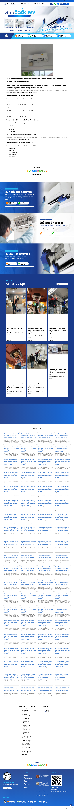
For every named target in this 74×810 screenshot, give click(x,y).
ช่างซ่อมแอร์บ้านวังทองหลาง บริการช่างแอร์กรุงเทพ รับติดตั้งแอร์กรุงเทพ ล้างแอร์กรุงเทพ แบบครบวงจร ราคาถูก (11, 689)
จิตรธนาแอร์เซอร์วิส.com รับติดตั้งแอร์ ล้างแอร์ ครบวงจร (26, 716)
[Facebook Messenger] (34, 171)
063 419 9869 (64, 4)
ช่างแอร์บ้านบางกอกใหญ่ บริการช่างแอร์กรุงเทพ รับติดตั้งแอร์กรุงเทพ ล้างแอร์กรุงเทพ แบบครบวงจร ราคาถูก (11, 503)
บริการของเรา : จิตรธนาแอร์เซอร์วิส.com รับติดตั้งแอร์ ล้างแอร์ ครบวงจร (26, 720)
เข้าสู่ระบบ (62, 1)
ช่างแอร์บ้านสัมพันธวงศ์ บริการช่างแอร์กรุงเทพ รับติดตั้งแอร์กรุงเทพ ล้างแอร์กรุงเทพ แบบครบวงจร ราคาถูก (62, 436)
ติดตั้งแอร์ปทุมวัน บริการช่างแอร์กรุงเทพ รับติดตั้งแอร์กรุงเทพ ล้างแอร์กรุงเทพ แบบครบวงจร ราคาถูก (62, 489)
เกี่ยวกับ (32, 5)
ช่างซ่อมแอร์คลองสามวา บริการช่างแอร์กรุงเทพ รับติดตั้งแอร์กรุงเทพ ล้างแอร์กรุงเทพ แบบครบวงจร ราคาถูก (62, 664)
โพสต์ (35, 710)
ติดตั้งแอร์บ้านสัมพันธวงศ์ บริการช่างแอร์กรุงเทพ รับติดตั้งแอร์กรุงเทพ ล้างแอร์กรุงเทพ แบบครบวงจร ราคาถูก (45, 569)
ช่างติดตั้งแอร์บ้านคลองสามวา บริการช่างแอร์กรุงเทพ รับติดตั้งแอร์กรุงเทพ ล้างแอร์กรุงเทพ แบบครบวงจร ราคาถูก (28, 689)
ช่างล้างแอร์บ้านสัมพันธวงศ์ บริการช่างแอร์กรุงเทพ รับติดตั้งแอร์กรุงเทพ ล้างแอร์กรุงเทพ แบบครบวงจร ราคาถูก (28, 436)
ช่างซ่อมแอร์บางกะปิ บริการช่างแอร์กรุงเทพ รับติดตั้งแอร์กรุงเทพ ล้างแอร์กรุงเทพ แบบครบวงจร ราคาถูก (45, 689)
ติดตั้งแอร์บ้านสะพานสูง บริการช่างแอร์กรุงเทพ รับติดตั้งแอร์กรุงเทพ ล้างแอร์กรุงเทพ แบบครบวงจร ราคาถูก (28, 676)
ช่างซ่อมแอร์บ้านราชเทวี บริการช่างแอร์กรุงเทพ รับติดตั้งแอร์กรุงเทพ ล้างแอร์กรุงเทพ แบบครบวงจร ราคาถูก (45, 462)
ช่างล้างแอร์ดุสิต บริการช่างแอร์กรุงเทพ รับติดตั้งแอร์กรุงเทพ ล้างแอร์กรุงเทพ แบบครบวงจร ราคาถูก (11, 489)
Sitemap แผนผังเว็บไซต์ (26, 751)
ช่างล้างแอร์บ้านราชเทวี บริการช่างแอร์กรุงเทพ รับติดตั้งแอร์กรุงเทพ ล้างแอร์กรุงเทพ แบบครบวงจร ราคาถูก (61, 517)
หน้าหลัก (21, 3)
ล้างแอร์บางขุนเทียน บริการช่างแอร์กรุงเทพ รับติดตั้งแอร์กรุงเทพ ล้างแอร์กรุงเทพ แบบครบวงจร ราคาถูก (42, 790)
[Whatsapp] (40, 171)
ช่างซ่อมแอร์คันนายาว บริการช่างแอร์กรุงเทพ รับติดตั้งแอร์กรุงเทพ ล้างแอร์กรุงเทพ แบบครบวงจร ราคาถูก (45, 543)
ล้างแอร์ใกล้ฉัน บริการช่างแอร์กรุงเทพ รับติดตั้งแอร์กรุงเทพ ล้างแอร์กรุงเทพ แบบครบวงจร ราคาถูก (45, 503)
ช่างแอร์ (9, 161)
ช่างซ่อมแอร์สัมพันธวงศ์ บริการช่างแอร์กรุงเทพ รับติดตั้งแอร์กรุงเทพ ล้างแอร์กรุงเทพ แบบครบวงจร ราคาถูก (44, 777)
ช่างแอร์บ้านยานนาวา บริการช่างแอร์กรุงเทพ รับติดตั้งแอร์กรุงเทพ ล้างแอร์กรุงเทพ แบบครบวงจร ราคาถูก (28, 449)
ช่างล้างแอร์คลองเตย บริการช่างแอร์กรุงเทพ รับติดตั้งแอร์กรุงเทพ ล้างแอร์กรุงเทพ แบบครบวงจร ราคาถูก (11, 664)
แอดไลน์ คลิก (22, 801)
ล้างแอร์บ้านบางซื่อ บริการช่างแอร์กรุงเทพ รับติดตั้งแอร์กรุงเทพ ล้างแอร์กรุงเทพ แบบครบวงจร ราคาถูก (11, 556)
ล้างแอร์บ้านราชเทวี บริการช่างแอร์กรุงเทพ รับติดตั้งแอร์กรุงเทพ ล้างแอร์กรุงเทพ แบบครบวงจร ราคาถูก (28, 596)
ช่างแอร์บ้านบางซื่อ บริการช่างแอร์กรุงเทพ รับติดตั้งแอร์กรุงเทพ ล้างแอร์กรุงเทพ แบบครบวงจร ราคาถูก (62, 676)
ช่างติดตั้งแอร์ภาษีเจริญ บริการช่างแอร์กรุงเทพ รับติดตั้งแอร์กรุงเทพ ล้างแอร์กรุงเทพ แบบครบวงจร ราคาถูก (28, 529)
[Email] (42, 171)
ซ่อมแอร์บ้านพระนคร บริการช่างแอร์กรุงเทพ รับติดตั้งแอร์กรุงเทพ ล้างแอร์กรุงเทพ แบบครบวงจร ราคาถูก (28, 517)
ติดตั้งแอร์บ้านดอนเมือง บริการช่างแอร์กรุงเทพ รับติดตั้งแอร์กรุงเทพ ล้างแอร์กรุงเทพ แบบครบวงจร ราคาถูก (11, 583)
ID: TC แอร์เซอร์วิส (22, 802)
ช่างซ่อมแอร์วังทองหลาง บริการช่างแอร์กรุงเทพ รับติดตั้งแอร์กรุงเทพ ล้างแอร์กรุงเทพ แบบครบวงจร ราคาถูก (45, 664)
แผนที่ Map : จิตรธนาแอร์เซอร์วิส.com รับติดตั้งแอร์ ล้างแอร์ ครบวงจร (26, 737)
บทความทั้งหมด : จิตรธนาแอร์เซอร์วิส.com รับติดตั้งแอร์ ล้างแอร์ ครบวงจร (26, 731)
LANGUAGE (67, 0)
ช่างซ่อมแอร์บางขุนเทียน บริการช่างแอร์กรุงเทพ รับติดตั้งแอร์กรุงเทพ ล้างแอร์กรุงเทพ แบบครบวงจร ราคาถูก (28, 569)
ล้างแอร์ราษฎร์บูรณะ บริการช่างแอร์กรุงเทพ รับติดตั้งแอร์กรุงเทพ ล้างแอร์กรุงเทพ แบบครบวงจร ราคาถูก (45, 517)
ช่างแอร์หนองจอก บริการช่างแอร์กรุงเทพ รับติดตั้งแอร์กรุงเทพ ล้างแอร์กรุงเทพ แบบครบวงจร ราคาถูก (57, 371)
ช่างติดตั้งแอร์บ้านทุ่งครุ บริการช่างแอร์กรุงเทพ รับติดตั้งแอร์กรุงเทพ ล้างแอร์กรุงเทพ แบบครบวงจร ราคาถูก (28, 637)
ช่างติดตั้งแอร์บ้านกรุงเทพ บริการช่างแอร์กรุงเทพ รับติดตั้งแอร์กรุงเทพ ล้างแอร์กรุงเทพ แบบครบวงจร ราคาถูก (62, 610)
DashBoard (24, 750)
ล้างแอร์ (16, 161)
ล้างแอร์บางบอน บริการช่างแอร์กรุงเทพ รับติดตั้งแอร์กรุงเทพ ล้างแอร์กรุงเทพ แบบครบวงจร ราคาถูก (45, 489)
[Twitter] (36, 171)
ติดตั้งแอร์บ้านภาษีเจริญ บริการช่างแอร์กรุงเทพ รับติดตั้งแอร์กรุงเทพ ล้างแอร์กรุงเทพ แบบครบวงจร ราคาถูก (62, 529)
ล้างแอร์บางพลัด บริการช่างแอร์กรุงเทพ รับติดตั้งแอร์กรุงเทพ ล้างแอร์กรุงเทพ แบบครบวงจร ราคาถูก (28, 623)
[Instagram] (38, 171)
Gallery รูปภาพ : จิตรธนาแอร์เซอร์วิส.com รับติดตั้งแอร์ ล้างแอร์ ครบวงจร (26, 726)
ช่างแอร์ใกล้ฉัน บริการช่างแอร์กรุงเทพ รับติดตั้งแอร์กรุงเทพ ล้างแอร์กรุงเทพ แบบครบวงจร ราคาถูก (36, 331)
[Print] (46, 171)
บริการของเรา (26, 3)
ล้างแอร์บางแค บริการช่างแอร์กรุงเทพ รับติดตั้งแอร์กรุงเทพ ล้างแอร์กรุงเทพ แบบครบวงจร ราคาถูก (62, 503)
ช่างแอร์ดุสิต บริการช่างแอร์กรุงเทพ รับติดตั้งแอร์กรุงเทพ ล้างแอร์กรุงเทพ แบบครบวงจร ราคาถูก (36, 386)
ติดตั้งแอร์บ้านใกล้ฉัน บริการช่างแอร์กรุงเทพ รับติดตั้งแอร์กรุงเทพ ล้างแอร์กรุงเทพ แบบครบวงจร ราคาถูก (28, 475)
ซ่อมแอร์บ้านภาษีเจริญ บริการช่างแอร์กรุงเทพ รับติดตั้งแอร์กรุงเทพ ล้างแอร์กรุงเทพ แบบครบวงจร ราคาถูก (11, 449)
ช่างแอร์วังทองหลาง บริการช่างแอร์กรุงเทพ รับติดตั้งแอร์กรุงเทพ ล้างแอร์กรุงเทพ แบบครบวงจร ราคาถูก (45, 637)
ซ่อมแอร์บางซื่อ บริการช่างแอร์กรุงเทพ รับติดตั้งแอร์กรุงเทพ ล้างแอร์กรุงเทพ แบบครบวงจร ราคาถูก (10, 637)
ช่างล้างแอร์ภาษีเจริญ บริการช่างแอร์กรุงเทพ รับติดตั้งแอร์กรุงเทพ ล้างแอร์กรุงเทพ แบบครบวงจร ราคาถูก (28, 610)
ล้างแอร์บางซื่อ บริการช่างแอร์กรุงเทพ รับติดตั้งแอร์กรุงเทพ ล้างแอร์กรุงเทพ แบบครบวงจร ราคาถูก (62, 569)
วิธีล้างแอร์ (24, 711)
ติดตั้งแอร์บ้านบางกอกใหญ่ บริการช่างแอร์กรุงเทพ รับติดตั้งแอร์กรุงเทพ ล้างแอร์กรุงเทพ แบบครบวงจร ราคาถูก (11, 676)
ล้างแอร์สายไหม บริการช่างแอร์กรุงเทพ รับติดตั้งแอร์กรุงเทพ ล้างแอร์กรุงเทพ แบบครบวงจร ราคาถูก (45, 529)
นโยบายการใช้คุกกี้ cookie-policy (25, 753)
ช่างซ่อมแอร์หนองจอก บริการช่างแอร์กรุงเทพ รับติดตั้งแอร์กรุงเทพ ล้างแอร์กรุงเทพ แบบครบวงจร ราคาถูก (45, 436)
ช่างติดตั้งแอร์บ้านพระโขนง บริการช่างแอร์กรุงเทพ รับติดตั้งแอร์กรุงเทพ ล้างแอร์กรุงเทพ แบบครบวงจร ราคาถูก (11, 529)
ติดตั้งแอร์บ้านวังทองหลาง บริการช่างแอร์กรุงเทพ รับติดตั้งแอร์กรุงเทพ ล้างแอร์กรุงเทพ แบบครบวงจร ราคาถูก (62, 556)
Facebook (48, 35)
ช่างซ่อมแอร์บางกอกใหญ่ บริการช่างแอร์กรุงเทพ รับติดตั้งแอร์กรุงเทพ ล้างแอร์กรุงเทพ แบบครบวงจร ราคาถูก (28, 556)
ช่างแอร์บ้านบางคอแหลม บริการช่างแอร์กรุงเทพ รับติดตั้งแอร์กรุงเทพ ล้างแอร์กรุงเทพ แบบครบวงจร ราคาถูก (45, 556)
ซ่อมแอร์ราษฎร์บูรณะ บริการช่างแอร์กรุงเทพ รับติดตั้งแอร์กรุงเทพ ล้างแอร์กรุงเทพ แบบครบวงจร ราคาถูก (62, 475)
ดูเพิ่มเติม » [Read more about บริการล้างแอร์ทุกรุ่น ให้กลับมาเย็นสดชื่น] (9, 334)
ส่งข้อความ (62, 35)
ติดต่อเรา (59, 1)
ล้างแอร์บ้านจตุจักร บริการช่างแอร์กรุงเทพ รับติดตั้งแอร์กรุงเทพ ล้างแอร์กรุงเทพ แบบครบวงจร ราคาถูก (28, 651)
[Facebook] (32, 171)
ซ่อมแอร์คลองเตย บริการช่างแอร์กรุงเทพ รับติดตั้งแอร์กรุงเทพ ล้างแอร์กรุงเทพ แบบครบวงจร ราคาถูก (62, 596)
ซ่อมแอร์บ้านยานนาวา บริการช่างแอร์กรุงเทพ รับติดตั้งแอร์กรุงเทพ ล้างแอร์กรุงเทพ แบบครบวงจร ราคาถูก (28, 489)
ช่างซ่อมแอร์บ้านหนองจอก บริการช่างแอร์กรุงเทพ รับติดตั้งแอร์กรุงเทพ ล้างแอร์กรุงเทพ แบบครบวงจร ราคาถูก (62, 623)
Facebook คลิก (33, 801)
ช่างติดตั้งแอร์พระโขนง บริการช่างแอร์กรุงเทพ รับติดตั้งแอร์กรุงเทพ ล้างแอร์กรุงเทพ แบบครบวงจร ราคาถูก (61, 583)
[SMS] (44, 171)
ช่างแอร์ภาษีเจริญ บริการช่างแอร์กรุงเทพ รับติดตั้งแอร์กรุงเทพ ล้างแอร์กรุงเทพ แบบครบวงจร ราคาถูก (11, 610)
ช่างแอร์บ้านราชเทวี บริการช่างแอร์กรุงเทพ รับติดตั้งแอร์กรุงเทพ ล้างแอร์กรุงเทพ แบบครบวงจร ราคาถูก (28, 664)
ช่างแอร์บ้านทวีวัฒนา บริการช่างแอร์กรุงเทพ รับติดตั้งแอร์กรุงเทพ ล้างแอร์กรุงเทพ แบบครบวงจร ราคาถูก (45, 475)
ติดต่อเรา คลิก (64, 3)
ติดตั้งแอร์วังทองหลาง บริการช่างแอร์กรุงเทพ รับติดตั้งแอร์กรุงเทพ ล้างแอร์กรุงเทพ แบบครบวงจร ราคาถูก (11, 569)
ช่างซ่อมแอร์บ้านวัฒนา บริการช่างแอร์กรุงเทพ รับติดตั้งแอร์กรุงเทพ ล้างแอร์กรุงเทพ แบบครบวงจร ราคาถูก (28, 543)
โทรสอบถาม (20, 35)
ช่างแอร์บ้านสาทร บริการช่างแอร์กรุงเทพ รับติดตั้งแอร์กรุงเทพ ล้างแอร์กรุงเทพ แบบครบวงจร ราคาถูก (11, 596)
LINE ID (33, 35)
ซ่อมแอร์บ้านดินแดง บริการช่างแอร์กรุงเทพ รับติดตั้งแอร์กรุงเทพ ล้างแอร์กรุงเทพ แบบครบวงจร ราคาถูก (11, 543)
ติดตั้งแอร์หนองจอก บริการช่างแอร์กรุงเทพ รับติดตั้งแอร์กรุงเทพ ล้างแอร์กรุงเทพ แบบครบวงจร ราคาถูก (45, 583)
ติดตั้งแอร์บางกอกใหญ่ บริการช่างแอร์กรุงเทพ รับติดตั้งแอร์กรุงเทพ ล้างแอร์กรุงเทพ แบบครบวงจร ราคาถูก (10, 517)
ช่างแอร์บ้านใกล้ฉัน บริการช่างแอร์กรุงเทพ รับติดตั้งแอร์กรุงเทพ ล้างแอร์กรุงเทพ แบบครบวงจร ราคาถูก (11, 623)
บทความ (35, 708)
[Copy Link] (27, 171)
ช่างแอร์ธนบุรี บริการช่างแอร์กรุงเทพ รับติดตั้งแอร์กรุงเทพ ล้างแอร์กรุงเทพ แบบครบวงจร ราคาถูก (45, 596)
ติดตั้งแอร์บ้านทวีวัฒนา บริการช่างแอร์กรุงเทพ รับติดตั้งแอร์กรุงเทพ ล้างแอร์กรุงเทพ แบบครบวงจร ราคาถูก (61, 449)
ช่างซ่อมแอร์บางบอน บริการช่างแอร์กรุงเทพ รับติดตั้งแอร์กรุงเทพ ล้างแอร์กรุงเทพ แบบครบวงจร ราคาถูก (62, 651)
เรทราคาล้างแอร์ (42, 3)
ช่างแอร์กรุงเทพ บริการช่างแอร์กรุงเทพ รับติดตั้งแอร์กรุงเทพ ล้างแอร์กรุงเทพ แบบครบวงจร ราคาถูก (57, 331)
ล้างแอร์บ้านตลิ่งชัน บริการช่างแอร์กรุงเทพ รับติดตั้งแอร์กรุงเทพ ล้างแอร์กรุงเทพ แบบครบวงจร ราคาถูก (45, 610)
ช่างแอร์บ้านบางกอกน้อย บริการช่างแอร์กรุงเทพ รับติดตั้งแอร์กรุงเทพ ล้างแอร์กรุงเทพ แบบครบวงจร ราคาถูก (45, 651)
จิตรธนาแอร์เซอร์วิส (49, 36)
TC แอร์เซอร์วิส (34, 36)
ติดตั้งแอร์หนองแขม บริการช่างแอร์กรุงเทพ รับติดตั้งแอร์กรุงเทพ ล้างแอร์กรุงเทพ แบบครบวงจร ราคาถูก (45, 676)
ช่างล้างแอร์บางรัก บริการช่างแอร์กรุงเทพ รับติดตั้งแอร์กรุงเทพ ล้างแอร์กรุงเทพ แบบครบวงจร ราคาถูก (11, 436)
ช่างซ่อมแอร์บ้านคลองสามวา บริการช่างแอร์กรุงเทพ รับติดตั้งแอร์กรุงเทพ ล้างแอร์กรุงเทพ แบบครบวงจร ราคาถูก (44, 784)
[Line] (30, 171)
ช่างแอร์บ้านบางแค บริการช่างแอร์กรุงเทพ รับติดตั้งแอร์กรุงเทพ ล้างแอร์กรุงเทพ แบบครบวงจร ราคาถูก (28, 462)
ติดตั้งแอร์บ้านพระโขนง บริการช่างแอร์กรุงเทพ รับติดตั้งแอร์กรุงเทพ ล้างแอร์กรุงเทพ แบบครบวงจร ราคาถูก (10, 462)
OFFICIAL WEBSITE (25, 713)
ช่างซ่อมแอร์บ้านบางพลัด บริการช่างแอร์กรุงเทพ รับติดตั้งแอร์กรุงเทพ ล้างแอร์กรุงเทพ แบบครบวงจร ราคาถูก (62, 543)
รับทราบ (69, 808)
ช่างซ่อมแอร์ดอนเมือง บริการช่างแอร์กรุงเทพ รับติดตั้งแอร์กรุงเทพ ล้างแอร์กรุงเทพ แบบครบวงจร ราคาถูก (42, 794)
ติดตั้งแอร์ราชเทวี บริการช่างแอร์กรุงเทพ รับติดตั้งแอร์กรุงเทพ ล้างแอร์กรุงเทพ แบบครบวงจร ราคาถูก (62, 637)
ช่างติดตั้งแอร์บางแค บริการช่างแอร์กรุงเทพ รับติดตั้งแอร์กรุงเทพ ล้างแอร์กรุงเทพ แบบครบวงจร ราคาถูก (28, 583)
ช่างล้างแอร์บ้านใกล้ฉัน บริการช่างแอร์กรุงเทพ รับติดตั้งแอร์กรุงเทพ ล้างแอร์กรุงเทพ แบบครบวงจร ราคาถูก (11, 651)
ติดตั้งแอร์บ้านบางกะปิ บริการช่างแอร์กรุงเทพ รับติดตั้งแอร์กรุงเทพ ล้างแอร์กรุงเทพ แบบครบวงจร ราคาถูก (62, 462)
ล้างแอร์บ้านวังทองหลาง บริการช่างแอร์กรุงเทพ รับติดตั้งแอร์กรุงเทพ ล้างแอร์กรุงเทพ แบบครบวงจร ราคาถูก (62, 689)
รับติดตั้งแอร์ (36, 3)
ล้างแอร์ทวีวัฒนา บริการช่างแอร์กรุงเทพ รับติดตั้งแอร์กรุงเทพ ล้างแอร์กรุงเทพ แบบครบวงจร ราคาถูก (11, 475)
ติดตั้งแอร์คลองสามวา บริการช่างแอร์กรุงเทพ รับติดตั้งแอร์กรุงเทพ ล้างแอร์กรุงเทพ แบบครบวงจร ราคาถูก (45, 449)
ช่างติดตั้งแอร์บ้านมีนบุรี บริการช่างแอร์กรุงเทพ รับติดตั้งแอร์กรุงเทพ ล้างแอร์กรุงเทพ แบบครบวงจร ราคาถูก (45, 623)
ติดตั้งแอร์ (12, 161)
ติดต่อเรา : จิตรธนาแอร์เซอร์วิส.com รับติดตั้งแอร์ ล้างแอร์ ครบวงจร (26, 742)
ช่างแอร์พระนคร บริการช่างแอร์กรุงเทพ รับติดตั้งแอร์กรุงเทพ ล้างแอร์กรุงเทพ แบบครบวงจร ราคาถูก (15, 386)
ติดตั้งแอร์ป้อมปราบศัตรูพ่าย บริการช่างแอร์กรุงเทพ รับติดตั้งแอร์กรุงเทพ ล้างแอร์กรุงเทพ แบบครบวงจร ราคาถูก (28, 503)
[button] (1, 19)
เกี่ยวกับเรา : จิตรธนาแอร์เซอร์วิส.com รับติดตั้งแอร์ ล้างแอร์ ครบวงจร (26, 746)
